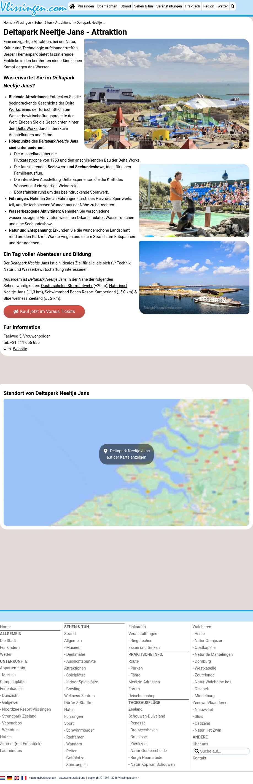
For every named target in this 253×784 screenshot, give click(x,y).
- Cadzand (201, 723)
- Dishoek (201, 689)
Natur (69, 709)
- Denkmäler (74, 654)
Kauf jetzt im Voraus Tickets (44, 311)
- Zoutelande (204, 675)
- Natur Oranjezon (208, 640)
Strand (126, 6)
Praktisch (192, 6)
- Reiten (70, 751)
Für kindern (10, 647)
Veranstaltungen (169, 6)
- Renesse (137, 723)
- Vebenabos (11, 723)
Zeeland (135, 709)
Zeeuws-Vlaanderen (210, 702)
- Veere (199, 634)
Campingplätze (13, 681)
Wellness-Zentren (79, 696)
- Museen (72, 647)
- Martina (8, 675)
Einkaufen (137, 627)
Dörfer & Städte (77, 702)
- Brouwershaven (143, 730)
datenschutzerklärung (72, 777)
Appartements (12, 668)
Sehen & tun (143, 6)
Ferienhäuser (11, 688)
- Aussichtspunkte (80, 661)
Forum (134, 689)
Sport (69, 723)
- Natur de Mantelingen (213, 654)
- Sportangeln (76, 764)
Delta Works (26, 128)
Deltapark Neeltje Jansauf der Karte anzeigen (126, 454)
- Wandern (73, 744)
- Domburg (202, 661)
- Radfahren (74, 737)
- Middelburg (204, 696)
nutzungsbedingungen (42, 777)
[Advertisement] (126, 369)
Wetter (222, 6)
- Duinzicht (9, 695)
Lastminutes (11, 750)
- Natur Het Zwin (207, 730)
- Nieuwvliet (203, 709)
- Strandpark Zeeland (18, 716)
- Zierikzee (137, 744)
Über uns (200, 744)
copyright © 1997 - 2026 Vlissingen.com (112, 777)
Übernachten (107, 6)
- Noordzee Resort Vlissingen (25, 709)
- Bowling (72, 689)
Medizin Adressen (144, 682)
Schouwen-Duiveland (146, 716)
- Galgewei (9, 702)
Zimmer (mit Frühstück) (21, 744)
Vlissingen (86, 6)
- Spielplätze (75, 675)
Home (5, 627)
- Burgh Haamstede (145, 757)
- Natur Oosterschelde (147, 750)
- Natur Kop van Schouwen (151, 764)
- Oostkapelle (204, 647)
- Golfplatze (74, 758)
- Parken (135, 668)
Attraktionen (75, 668)
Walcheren (202, 627)
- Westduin (9, 730)
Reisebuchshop (141, 696)
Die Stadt (8, 640)
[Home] (72, 6)
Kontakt (199, 758)
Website (20, 349)
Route (133, 661)
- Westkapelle (204, 668)
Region (208, 6)
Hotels (6, 737)
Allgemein (73, 640)
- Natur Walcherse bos (212, 682)
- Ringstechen (140, 640)
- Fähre (134, 675)
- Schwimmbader (79, 730)
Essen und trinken (144, 647)
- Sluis (198, 716)
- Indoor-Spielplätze (81, 682)
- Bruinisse (137, 737)
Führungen (73, 716)
